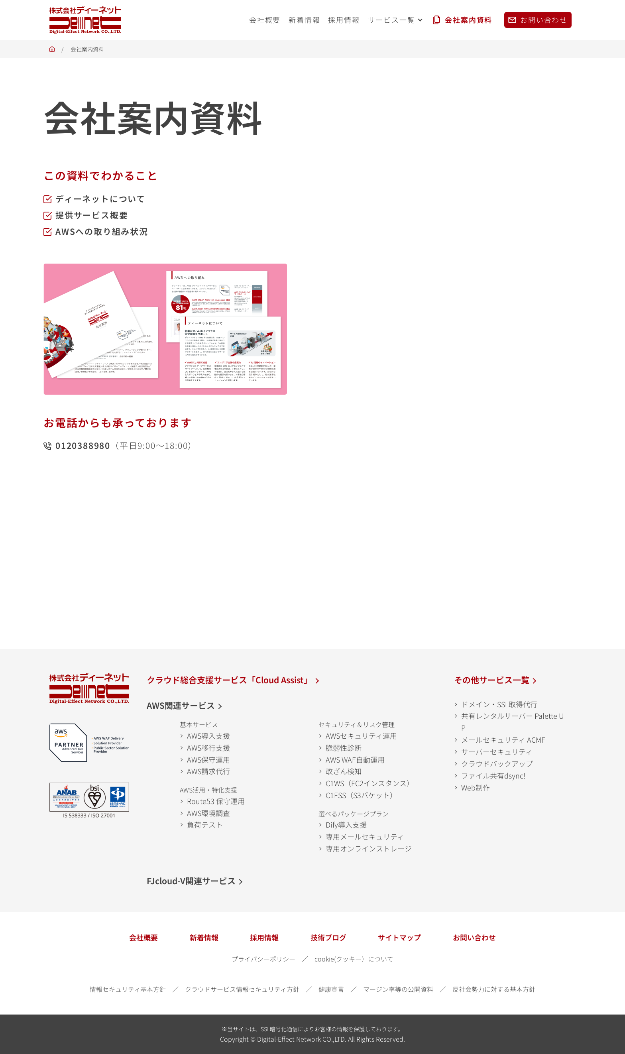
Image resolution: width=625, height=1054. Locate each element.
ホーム (52, 51)
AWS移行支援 (208, 747)
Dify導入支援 (346, 824)
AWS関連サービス (181, 705)
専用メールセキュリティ (365, 836)
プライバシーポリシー (263, 959)
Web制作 (475, 787)
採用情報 (264, 937)
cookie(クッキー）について (353, 959)
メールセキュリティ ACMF (503, 739)
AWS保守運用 (208, 759)
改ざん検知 (344, 771)
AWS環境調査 (208, 813)
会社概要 (143, 937)
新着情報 (204, 937)
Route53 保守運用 (216, 801)
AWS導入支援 (208, 735)
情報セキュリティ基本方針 (128, 989)
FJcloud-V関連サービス (191, 881)
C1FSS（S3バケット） (361, 795)
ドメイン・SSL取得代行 (499, 704)
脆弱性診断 (344, 747)
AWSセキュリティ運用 (361, 735)
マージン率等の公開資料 (398, 989)
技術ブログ (328, 937)
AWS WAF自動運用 (355, 759)
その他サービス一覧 (491, 680)
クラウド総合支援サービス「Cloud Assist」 (229, 680)
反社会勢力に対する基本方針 (493, 989)
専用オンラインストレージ (369, 848)
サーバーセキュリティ (497, 751)
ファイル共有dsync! (493, 775)
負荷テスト (205, 824)
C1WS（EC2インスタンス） (370, 783)
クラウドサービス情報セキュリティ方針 (242, 989)
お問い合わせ (474, 937)
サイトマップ (399, 937)
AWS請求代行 (208, 771)
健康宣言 (331, 989)
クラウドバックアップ (497, 763)
